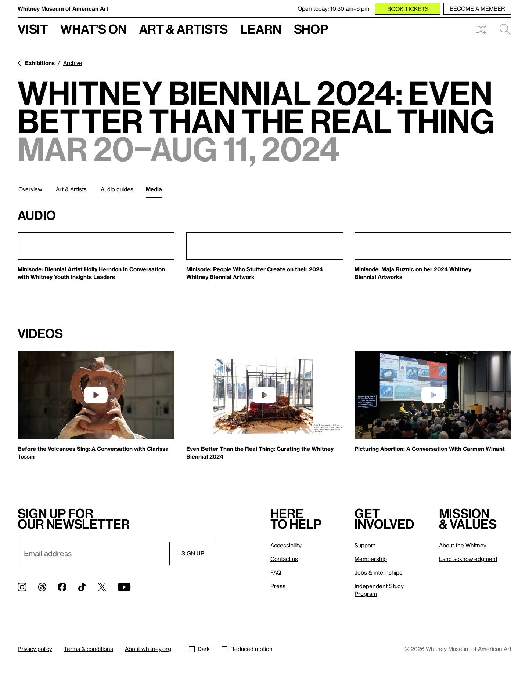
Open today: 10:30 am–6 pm (333, 8)
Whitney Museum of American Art (63, 8)
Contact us (284, 558)
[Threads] (42, 587)
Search (505, 29)
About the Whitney (462, 545)
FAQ (275, 572)
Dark (199, 648)
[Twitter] (102, 587)
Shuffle (481, 29)
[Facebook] (62, 587)
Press (277, 586)
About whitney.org (148, 648)
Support (365, 545)
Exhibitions (40, 62)
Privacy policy (35, 648)
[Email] (93, 553)
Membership (371, 558)
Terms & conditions (88, 648)
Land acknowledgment (468, 558)
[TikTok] (82, 587)
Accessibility (286, 545)
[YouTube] (124, 587)
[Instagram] (22, 587)
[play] (96, 395)
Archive (72, 62)
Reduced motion (247, 648)
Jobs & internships (378, 572)
